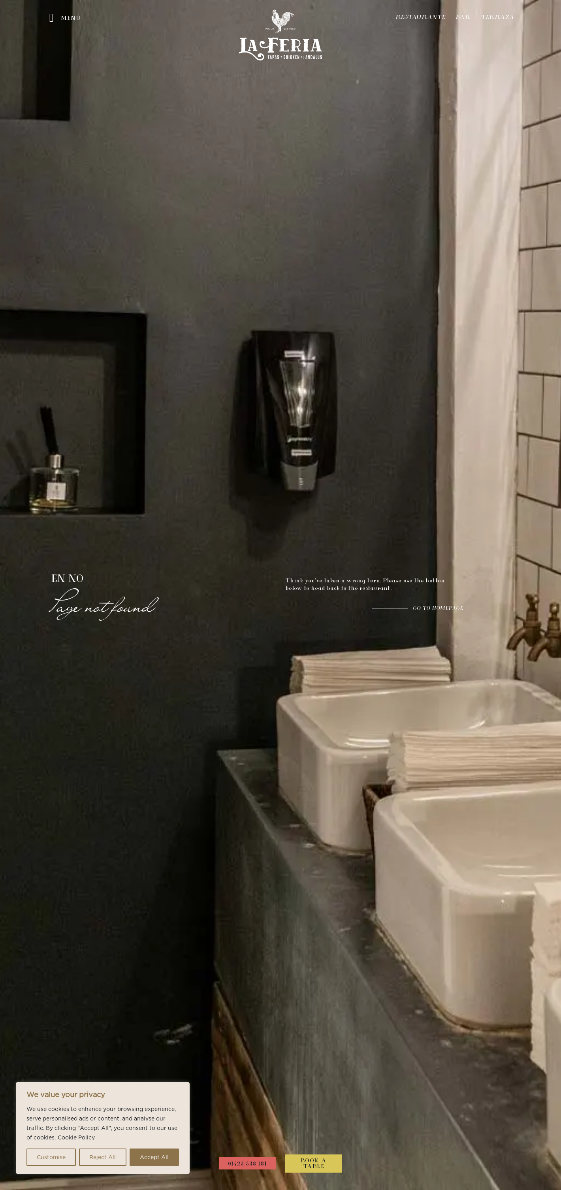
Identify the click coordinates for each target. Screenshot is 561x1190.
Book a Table (313, 1164)
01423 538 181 (247, 1164)
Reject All (102, 1157)
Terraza (497, 17)
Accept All (154, 1157)
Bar (463, 17)
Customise (51, 1157)
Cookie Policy (76, 1137)
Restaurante (420, 17)
